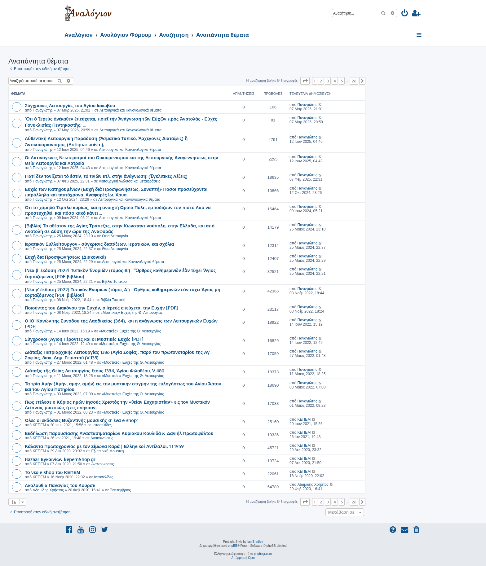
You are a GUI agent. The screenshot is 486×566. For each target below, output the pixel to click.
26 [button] (354, 80)
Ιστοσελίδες (102, 425)
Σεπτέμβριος (120, 490)
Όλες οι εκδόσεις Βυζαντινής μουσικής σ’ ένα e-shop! (81, 420)
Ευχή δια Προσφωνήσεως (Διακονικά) (65, 257)
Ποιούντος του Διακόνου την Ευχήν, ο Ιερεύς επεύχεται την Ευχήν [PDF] (101, 307)
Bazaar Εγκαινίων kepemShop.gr (60, 459)
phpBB (232, 545)
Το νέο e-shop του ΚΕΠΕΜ (52, 472)
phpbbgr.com (263, 553)
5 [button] (342, 80)
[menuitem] (405, 14)
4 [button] (335, 80)
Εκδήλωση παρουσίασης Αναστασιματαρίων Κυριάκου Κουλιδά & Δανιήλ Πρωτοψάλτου (119, 433)
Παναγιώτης (42, 110)
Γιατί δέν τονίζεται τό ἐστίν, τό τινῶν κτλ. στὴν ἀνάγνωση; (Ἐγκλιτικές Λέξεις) (106, 176)
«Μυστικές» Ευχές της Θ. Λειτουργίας (132, 312)
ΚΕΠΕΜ (39, 425)
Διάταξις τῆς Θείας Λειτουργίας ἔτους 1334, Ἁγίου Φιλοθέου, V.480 (95, 370)
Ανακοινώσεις (102, 438)
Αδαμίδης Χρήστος (48, 490)
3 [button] (328, 80)
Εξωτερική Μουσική (107, 451)
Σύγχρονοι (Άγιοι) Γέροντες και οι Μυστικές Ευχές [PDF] (84, 339)
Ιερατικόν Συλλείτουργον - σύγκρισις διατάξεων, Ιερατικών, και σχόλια (99, 244)
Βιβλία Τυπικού (114, 281)
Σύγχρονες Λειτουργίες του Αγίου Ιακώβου (70, 105)
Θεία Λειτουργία (115, 236)
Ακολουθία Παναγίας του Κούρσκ (60, 485)
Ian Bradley (255, 541)
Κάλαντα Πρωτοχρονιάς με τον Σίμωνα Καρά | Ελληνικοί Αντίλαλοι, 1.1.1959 (104, 446)
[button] (305, 81)
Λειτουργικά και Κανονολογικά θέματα (130, 110)
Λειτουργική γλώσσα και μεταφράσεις (129, 181)
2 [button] (321, 80)
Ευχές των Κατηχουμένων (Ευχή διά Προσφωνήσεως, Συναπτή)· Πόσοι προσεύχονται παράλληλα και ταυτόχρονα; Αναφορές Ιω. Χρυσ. (116, 191)
